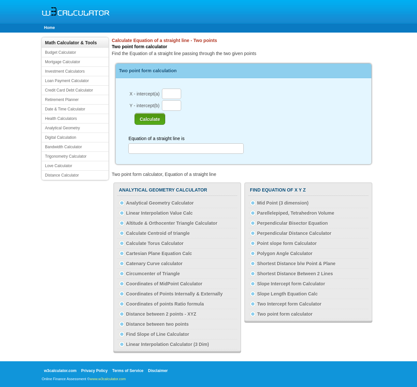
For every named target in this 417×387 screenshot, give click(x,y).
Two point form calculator (284, 314)
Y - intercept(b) (145, 105)
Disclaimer (158, 370)
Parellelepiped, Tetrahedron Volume (295, 213)
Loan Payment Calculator (67, 81)
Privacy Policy (94, 370)
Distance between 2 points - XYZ (161, 314)
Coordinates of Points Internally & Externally (174, 293)
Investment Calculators (65, 71)
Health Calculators (61, 118)
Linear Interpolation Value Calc (159, 213)
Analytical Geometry (62, 128)
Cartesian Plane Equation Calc (159, 253)
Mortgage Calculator (62, 62)
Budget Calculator (60, 52)
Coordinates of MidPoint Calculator (164, 283)
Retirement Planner (62, 99)
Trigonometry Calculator (66, 156)
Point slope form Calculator (287, 243)
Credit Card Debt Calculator (69, 90)
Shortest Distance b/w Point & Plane (296, 263)
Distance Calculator (62, 175)
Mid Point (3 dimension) (283, 203)
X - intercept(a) (145, 93)
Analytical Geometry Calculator (160, 203)
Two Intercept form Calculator (289, 304)
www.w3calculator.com (108, 379)
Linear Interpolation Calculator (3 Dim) (167, 344)
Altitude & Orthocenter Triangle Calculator (171, 223)
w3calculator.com (60, 370)
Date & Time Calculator (65, 109)
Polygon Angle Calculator (284, 253)
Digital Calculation (60, 137)
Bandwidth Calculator (63, 147)
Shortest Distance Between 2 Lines (295, 273)
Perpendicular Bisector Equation (292, 223)
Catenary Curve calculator (154, 263)
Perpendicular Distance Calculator (294, 233)
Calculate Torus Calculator (154, 243)
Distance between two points (157, 324)
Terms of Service (127, 370)
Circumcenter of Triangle (153, 273)
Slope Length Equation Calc (287, 293)
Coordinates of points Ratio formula (165, 304)
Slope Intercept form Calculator (291, 283)
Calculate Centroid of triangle (158, 233)
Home (49, 27)
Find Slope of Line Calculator (157, 334)
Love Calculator (58, 166)
